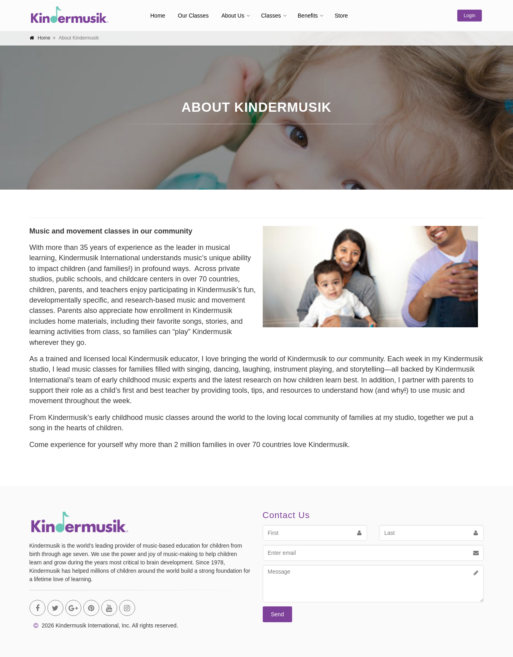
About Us (232, 15)
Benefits (308, 15)
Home (157, 15)
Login (469, 15)
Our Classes (193, 15)
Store (341, 15)
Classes (271, 15)
